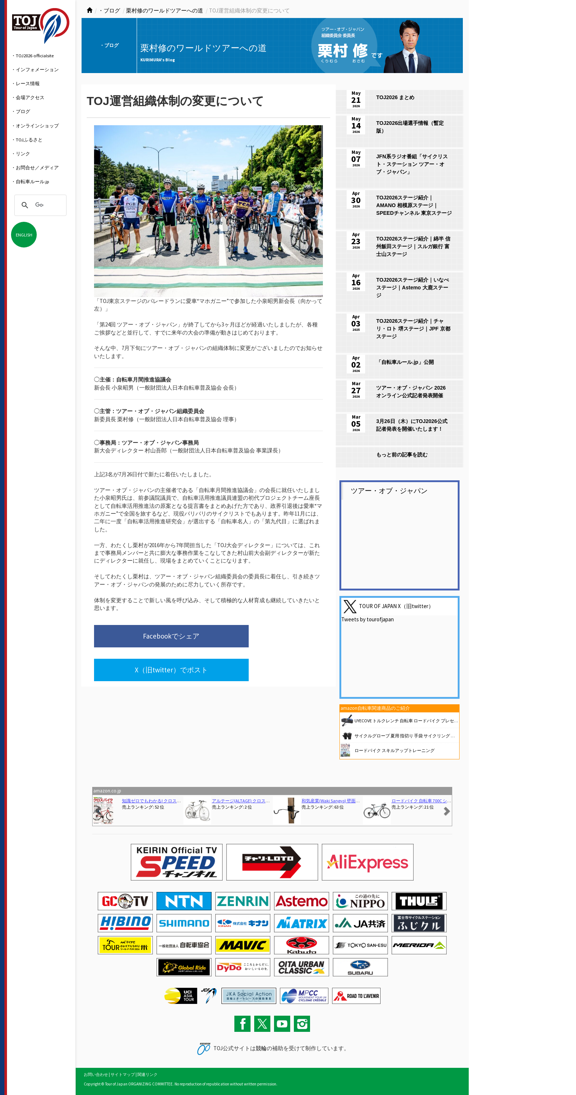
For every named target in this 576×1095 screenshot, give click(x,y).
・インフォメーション (35, 69)
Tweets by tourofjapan (367, 619)
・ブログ (20, 111)
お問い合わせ (96, 1074)
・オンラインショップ (35, 126)
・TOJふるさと (27, 139)
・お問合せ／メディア (35, 167)
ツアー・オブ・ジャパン (389, 491)
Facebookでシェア (143, 637)
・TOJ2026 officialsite (32, 55)
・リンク (20, 153)
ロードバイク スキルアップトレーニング (394, 750)
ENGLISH (24, 235)
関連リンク (147, 1074)
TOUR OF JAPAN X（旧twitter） (396, 606)
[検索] (39, 205)
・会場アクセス (27, 97)
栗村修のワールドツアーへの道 (164, 10)
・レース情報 (25, 83)
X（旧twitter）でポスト (255, 637)
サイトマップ (123, 1074)
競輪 (261, 1048)
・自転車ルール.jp (30, 181)
